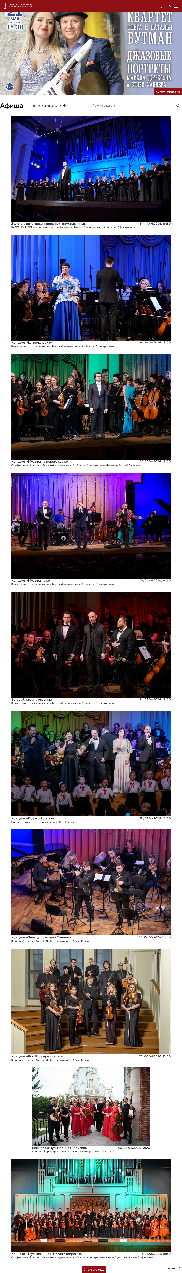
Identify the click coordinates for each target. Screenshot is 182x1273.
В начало (173, 1268)
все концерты (49, 105)
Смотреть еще (93, 1269)
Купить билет (168, 92)
